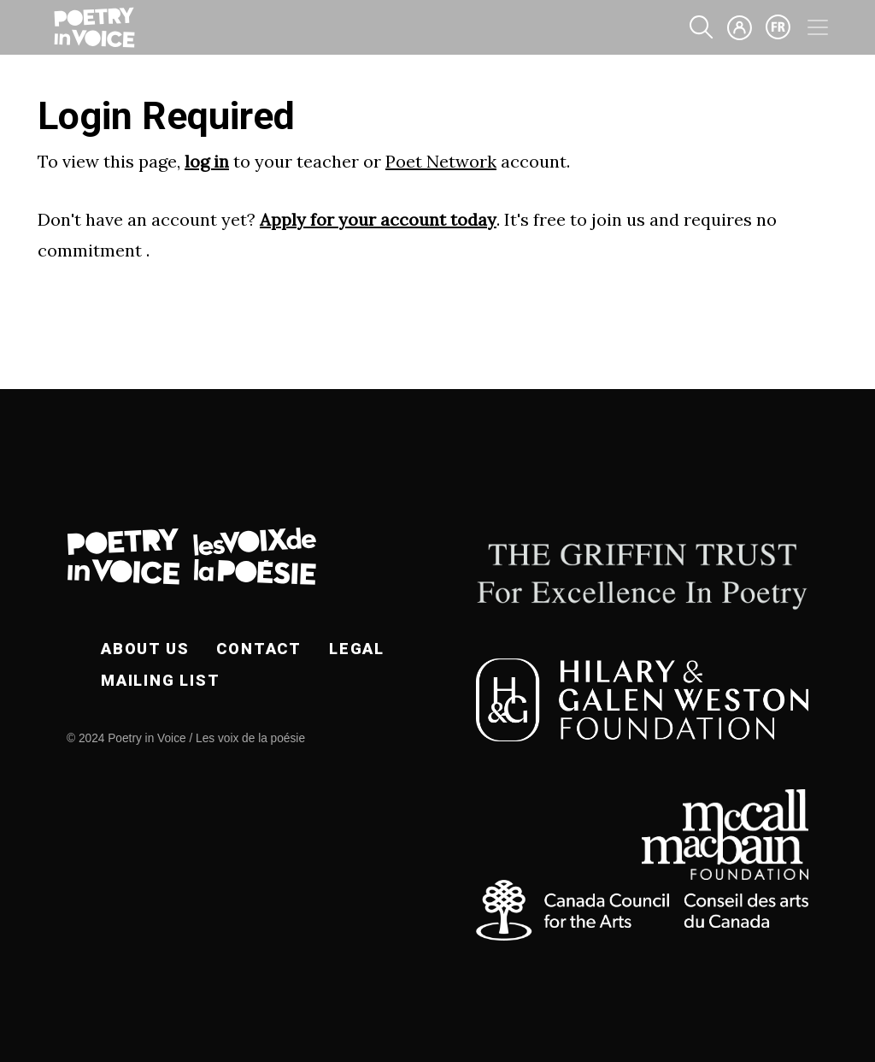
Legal (357, 649)
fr (778, 27)
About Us (145, 649)
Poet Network (440, 161)
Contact (259, 649)
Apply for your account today (378, 219)
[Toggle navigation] (817, 27)
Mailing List (160, 680)
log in (207, 161)
